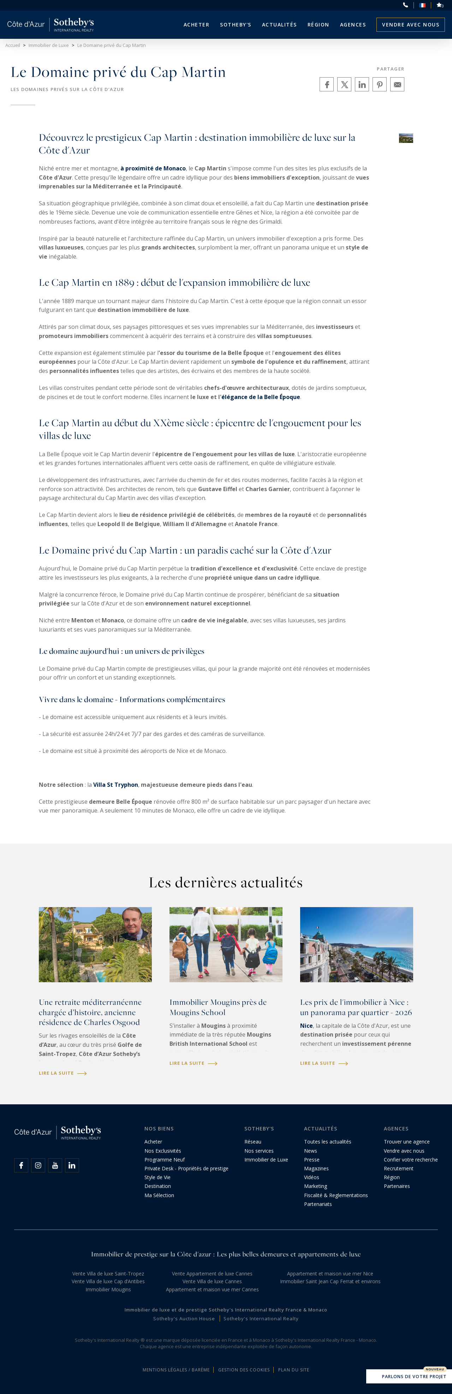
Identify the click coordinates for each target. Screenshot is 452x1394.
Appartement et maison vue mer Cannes (212, 1289)
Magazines (316, 1168)
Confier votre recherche (411, 1159)
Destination (157, 1186)
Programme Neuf (164, 1159)
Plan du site (293, 1370)
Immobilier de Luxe (266, 1159)
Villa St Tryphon (115, 785)
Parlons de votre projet (409, 1377)
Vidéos (311, 1177)
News (310, 1150)
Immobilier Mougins (108, 1289)
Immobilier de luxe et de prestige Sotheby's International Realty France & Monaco (226, 1310)
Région (318, 24)
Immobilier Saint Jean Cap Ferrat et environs (330, 1281)
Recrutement (399, 1168)
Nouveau (435, 1369)
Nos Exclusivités (162, 1150)
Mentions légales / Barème (176, 1370)
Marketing (315, 1186)
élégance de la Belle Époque (260, 397)
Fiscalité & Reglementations (336, 1195)
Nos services (259, 1150)
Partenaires (397, 1186)
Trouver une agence (407, 1141)
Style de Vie (157, 1177)
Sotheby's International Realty (261, 1318)
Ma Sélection (159, 1195)
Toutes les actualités (327, 1141)
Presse (312, 1159)
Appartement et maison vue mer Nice (330, 1273)
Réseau (252, 1141)
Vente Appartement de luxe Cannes (212, 1273)
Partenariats (318, 1204)
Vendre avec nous (410, 24)
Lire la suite (63, 1073)
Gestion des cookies (244, 1370)
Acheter (197, 24)
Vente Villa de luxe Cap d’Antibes (108, 1281)
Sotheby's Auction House (184, 1318)
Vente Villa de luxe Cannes (212, 1281)
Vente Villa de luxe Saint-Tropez (108, 1273)
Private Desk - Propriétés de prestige (186, 1168)
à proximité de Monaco (153, 168)
